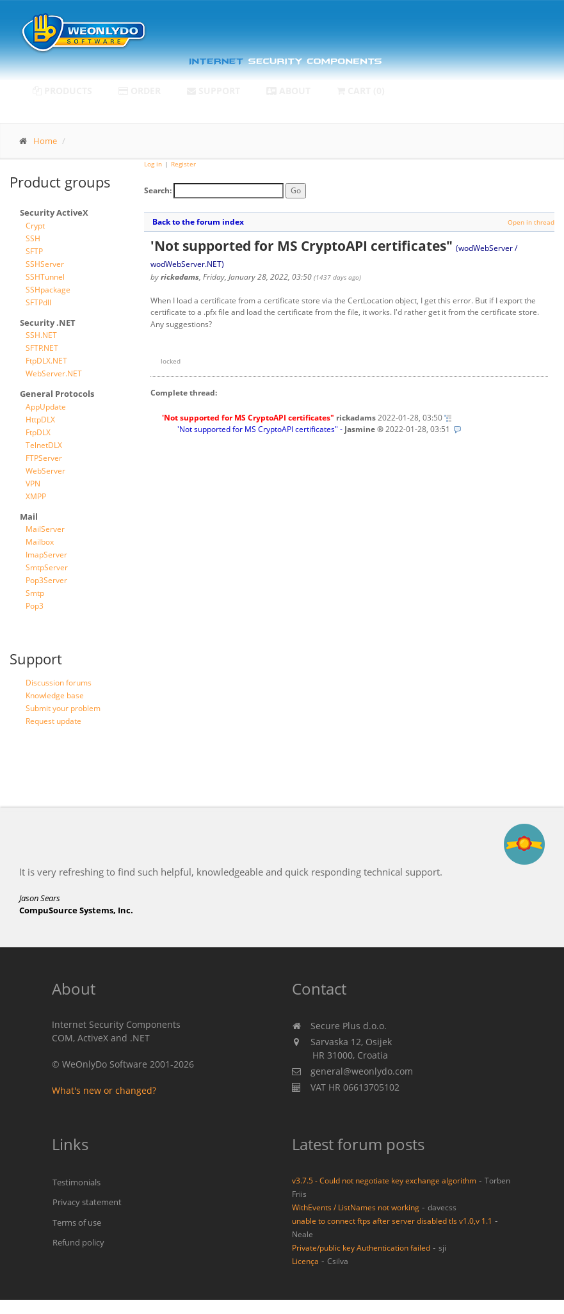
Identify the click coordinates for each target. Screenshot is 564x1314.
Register (183, 163)
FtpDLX (38, 432)
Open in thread (531, 222)
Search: (158, 190)
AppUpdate (46, 406)
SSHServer (45, 264)
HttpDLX (40, 419)
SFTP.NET (42, 347)
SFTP (34, 251)
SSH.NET (41, 335)
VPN (33, 483)
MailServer (45, 529)
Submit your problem (63, 708)
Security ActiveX (54, 212)
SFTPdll (38, 302)
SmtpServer (47, 567)
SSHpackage (48, 289)
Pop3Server (46, 580)
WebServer (45, 470)
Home (45, 141)
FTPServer (44, 458)
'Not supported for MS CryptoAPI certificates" (257, 429)
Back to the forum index (198, 221)
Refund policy (78, 1242)
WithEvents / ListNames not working (355, 1207)
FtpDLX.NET (46, 360)
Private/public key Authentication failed (361, 1247)
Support (213, 90)
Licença (305, 1261)
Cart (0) (361, 90)
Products (62, 90)
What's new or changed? (104, 1090)
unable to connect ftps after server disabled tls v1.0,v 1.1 (392, 1220)
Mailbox (40, 541)
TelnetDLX (44, 445)
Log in (153, 163)
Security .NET (48, 322)
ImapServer (46, 554)
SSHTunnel (45, 276)
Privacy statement (87, 1202)
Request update (53, 721)
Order (139, 90)
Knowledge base (55, 695)
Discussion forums (59, 682)
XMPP (36, 496)
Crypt (35, 225)
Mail (29, 516)
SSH (33, 238)
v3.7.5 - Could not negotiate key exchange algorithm (384, 1180)
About (288, 90)
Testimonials (76, 1182)
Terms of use (76, 1222)
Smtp (35, 593)
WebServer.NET (54, 373)
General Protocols (57, 393)
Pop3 (35, 605)
